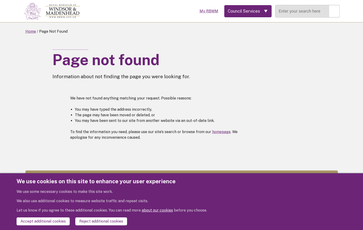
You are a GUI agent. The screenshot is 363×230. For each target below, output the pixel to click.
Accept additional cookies (43, 221)
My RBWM (209, 11)
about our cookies (157, 210)
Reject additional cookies (101, 221)
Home (30, 31)
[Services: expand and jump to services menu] (248, 11)
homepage (221, 132)
